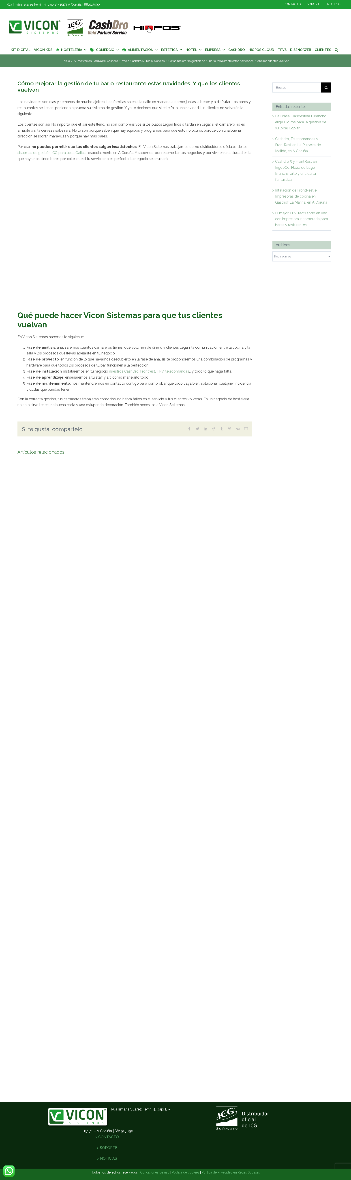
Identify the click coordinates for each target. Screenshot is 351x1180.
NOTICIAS (108, 1159)
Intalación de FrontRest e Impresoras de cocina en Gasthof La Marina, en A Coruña (301, 196)
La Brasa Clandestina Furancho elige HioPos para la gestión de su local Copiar (300, 122)
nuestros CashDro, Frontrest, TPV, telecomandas (149, 371)
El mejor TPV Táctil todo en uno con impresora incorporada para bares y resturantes (301, 219)
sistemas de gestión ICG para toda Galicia (51, 153)
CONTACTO (108, 1138)
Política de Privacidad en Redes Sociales (231, 1173)
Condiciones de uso (154, 1173)
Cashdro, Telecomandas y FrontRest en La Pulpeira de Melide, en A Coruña (298, 145)
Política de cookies (185, 1173)
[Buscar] (336, 49)
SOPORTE (108, 1148)
